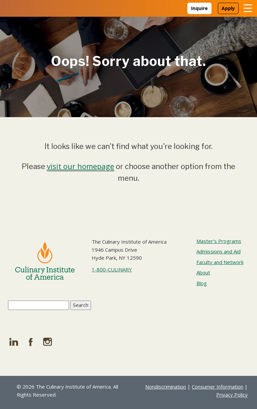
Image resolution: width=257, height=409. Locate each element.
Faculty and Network (220, 262)
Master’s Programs (218, 241)
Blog (201, 283)
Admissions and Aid (218, 251)
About (203, 272)
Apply (228, 8)
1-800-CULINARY (112, 269)
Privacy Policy (232, 394)
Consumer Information (217, 386)
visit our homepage (80, 166)
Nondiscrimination (165, 386)
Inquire (199, 8)
